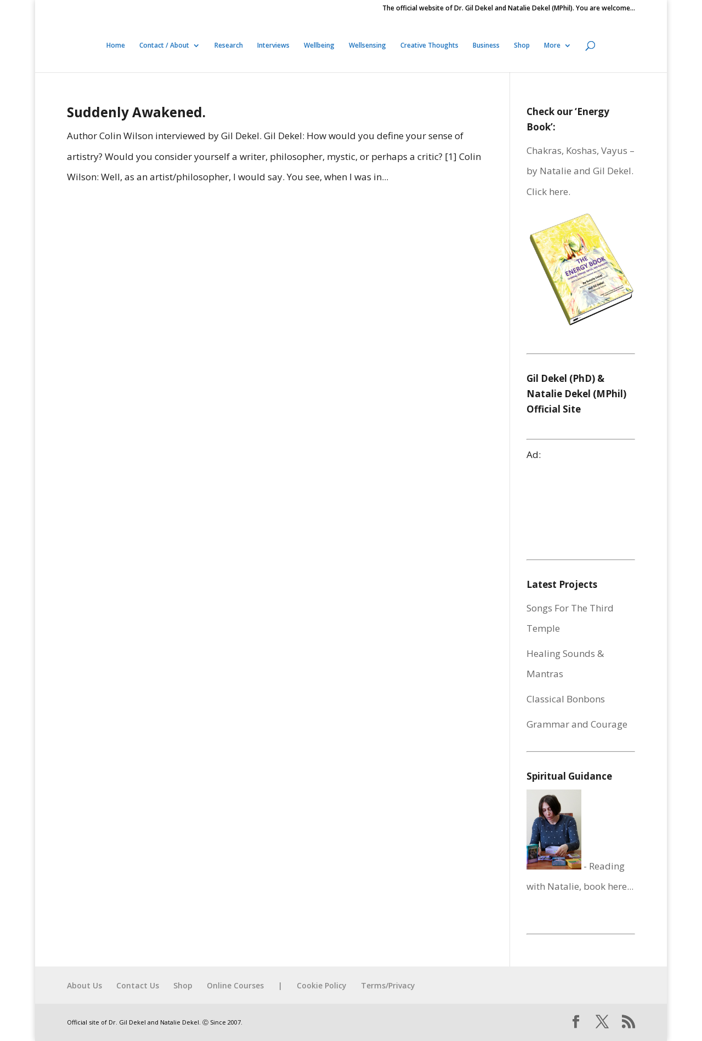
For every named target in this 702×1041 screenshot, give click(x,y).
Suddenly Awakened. (136, 112)
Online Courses (235, 985)
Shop (522, 46)
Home (115, 46)
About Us (84, 985)
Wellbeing (319, 46)
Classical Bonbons (565, 699)
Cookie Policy (322, 985)
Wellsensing (367, 46)
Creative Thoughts (429, 46)
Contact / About (164, 46)
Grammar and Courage (576, 724)
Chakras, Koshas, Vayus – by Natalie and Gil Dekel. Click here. (580, 171)
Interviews (273, 46)
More (552, 46)
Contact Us (137, 985)
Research (228, 46)
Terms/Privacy (388, 985)
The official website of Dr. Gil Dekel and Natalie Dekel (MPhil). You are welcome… (508, 9)
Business (486, 46)
